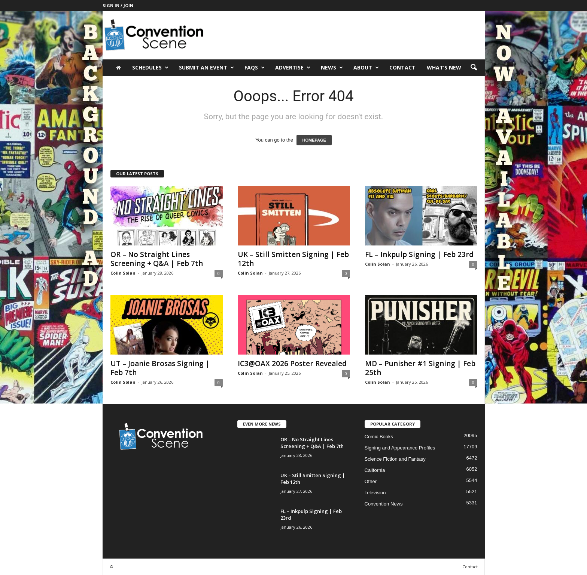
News (332, 67)
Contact (402, 67)
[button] (473, 67)
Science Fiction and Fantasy (395, 459)
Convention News (384, 504)
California (375, 470)
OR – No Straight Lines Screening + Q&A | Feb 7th (156, 259)
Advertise (292, 67)
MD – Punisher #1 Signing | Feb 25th (420, 368)
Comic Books (379, 436)
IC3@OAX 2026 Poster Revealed (292, 363)
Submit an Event (206, 67)
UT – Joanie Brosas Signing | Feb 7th (160, 368)
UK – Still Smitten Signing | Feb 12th (293, 259)
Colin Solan (123, 273)
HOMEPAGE (314, 140)
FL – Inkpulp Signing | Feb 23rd (419, 254)
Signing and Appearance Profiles (400, 448)
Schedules (150, 67)
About (366, 67)
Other (371, 481)
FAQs (254, 67)
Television (375, 492)
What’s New (444, 67)
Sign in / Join (118, 5)
